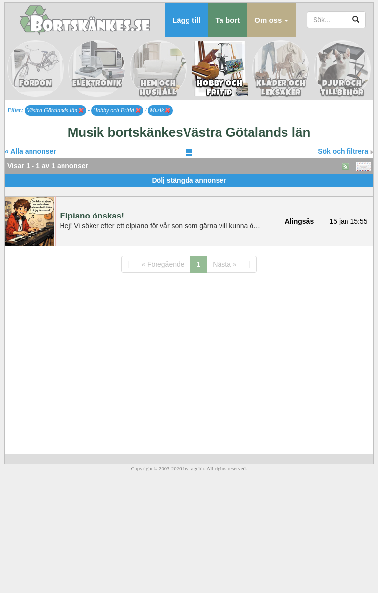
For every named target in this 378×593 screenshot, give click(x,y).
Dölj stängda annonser (189, 180)
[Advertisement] (189, 190)
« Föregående (162, 264)
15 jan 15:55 (348, 221)
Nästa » (224, 264)
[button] (271, 20)
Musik (160, 110)
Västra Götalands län (55, 110)
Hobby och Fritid (116, 110)
